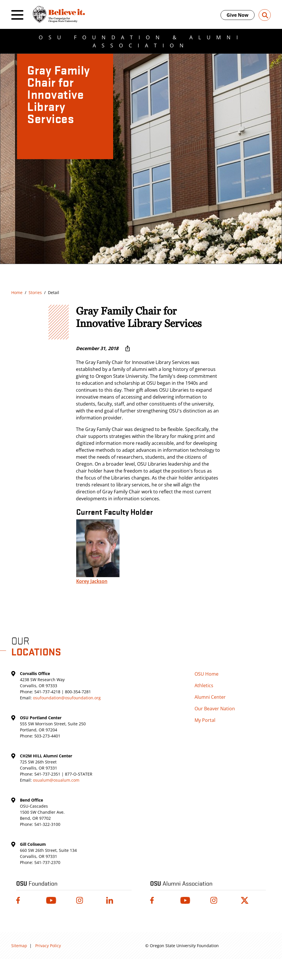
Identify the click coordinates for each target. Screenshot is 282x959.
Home (17, 292)
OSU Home (206, 674)
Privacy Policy (48, 945)
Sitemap (19, 945)
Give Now (238, 15)
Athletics (204, 685)
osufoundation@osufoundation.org (67, 697)
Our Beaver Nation (215, 708)
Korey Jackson (91, 581)
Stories (35, 292)
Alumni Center (210, 697)
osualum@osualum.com (56, 780)
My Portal (205, 720)
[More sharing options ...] (127, 348)
